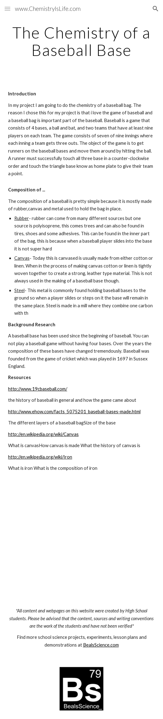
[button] (7, 8)
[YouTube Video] (81, 546)
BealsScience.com (101, 645)
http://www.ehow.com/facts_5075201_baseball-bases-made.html (74, 411)
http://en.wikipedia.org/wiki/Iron (40, 457)
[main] (81, 41)
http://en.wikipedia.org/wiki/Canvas (43, 434)
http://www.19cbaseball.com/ (37, 389)
